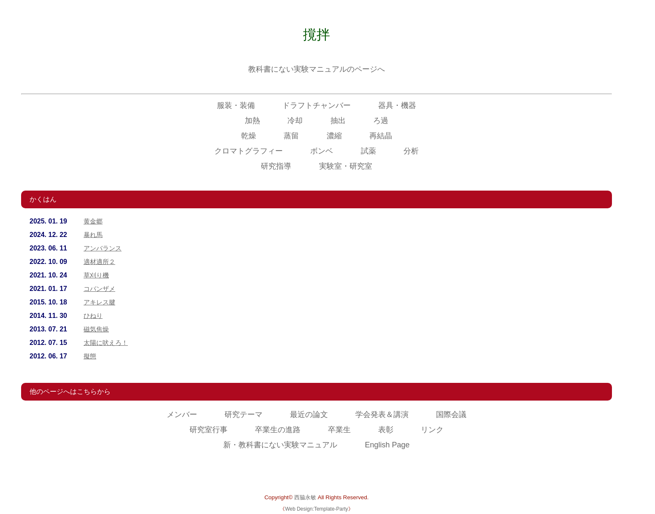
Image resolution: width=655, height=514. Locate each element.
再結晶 (380, 136)
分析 (411, 151)
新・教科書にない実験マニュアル (280, 445)
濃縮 (334, 136)
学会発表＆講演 (382, 414)
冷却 (295, 120)
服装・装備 (236, 105)
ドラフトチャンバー (316, 105)
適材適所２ (100, 261)
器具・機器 (397, 105)
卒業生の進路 (277, 429)
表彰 (385, 429)
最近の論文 (309, 414)
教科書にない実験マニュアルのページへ (316, 69)
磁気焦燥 (97, 329)
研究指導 (276, 166)
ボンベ (321, 151)
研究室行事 (208, 429)
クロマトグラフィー (248, 151)
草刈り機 (97, 275)
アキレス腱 (100, 302)
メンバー (182, 414)
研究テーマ (244, 414)
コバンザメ (100, 288)
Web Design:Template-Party (316, 509)
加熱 (252, 120)
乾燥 (248, 136)
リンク (432, 429)
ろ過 (380, 120)
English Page (387, 445)
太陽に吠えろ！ (107, 342)
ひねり (94, 315)
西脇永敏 (305, 497)
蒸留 (291, 136)
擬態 (90, 356)
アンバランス (104, 248)
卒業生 (339, 429)
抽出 (338, 120)
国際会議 (451, 414)
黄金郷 (94, 221)
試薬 (368, 151)
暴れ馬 (94, 234)
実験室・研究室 (345, 166)
